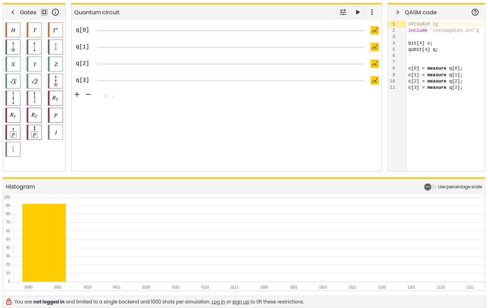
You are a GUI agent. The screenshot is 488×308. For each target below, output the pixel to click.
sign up (241, 302)
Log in (218, 302)
